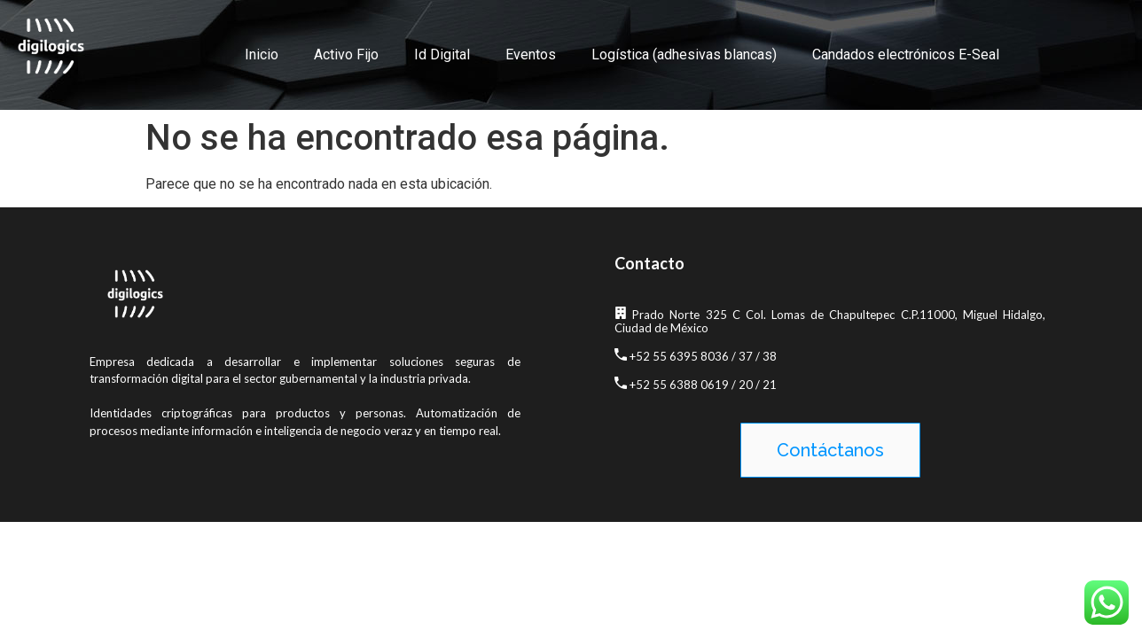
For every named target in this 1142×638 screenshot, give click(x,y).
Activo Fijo (346, 54)
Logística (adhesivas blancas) (684, 54)
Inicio (261, 54)
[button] (830, 450)
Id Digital (442, 54)
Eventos (530, 54)
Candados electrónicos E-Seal (905, 54)
